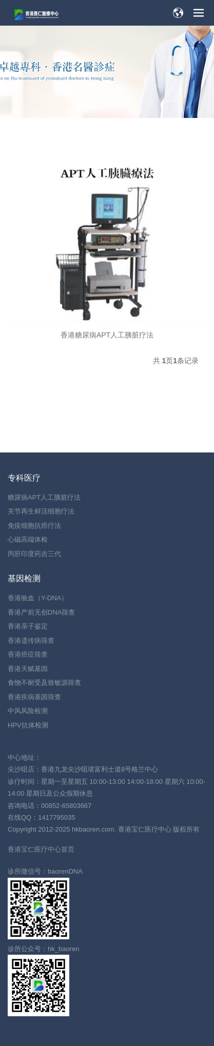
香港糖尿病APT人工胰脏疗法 (107, 343)
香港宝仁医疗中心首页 (41, 849)
